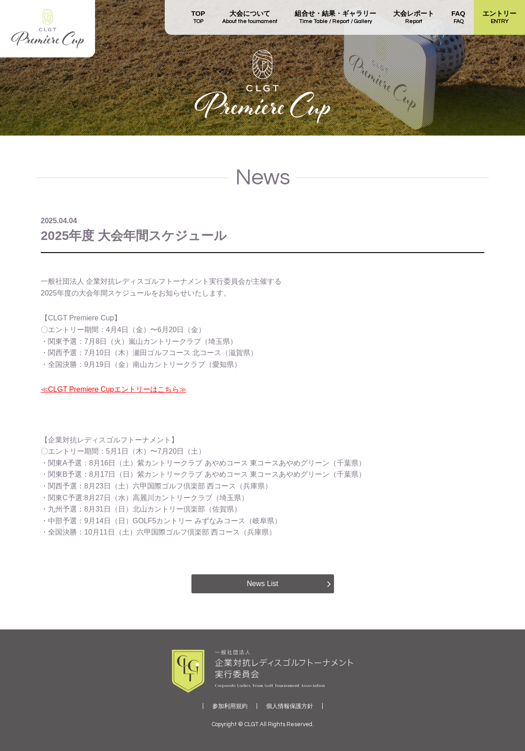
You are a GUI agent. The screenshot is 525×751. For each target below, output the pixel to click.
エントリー (499, 17)
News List (262, 583)
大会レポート (413, 17)
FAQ (458, 17)
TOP (198, 17)
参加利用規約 (230, 706)
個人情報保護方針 (289, 706)
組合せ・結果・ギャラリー (335, 17)
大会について (249, 17)
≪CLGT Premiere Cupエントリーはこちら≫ (113, 389)
